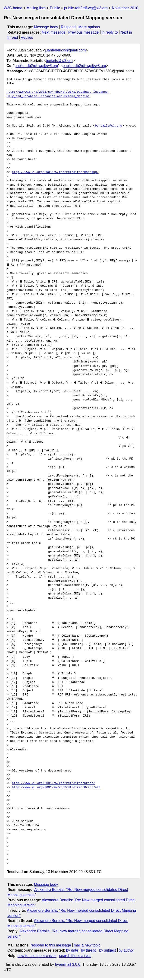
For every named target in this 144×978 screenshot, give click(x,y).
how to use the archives (37, 956)
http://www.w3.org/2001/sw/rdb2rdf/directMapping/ (55, 172)
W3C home (13, 8)
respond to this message (51, 945)
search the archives (75, 956)
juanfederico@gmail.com (65, 50)
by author (126, 950)
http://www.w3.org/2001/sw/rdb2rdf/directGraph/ (53, 783)
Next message (54, 32)
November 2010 (125, 8)
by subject (107, 950)
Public (55, 8)
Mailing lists (36, 8)
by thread (89, 950)
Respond (68, 27)
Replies (27, 37)
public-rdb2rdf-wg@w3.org (86, 8)
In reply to (109, 32)
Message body (46, 27)
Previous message (83, 32)
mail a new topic (87, 945)
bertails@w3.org (59, 61)
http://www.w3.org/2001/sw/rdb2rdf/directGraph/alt (56, 787)
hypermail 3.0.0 (67, 964)
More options (89, 27)
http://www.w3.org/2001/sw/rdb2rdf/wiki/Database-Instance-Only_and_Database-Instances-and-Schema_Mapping (58, 94)
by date (72, 950)
